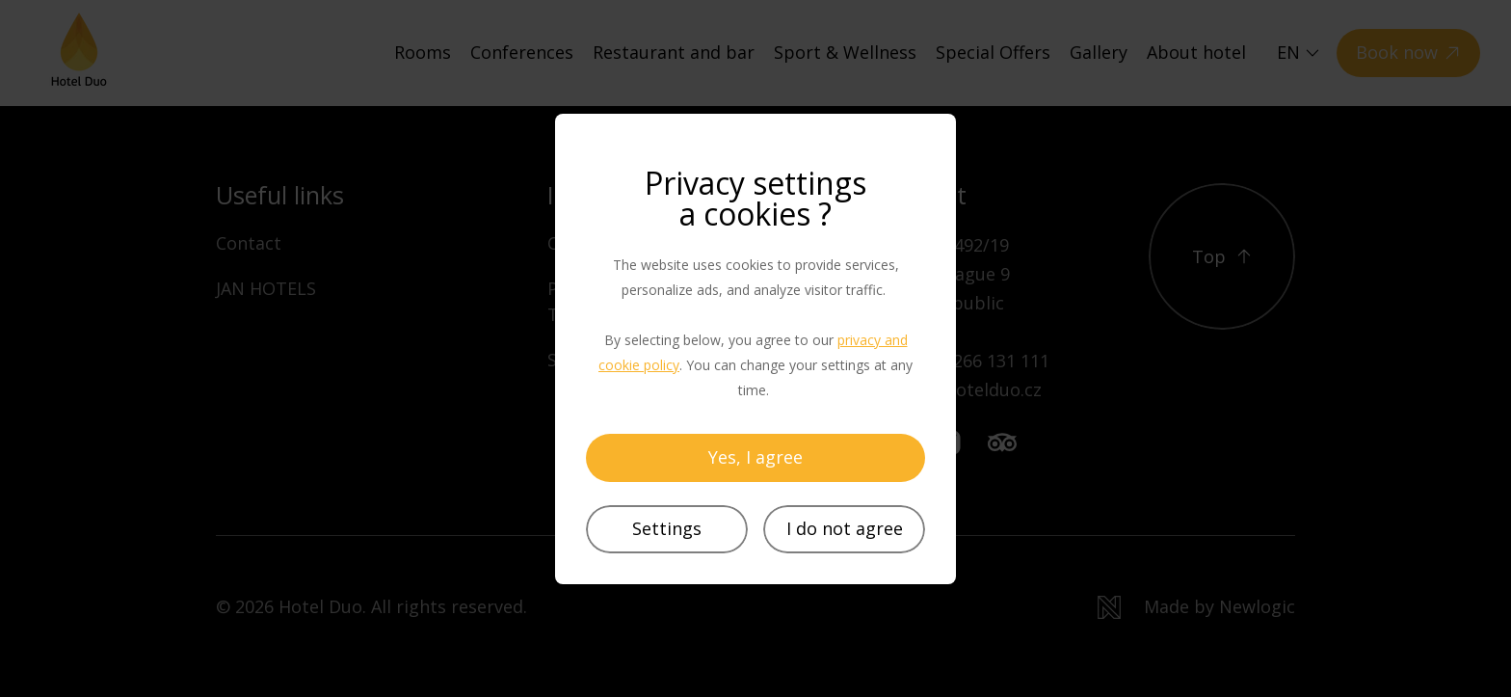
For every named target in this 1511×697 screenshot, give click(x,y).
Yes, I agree (755, 457)
